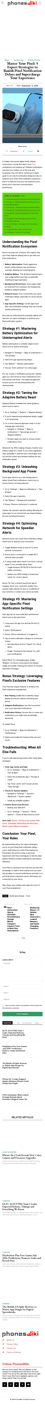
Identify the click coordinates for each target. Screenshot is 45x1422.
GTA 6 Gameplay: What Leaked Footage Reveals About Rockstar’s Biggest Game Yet (15, 1117)
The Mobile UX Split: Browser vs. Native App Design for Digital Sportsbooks (14, 1086)
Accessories (27, 1043)
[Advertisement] (22, 30)
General (6, 1324)
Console (6, 1221)
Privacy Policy (12, 1364)
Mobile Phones (34, 60)
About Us (10, 1360)
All (18, 1043)
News (7, 60)
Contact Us (11, 1368)
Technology (18, 60)
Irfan (11, 86)
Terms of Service (14, 1373)
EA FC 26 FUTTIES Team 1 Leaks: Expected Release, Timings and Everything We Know (13, 1054)
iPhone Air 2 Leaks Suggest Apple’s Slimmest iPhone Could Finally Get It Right (15, 1102)
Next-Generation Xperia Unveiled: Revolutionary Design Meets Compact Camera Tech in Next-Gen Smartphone (13, 919)
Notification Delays (17, 896)
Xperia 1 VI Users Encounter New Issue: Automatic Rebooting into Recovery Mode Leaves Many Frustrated (21, 823)
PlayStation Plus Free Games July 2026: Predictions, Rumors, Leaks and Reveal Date (14, 1070)
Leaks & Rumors (9, 1172)
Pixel (34, 164)
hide (23, 196)
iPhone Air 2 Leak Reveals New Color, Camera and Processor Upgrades (22, 1177)
